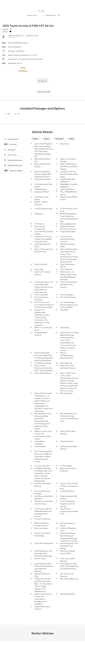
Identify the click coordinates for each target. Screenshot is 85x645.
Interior (46, 139)
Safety (71, 139)
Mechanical (59, 139)
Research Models (13, 170)
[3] (22, 35)
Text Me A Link (50, 15)
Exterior (35, 139)
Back (42, 11)
